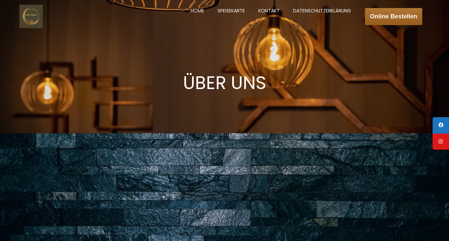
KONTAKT (270, 10)
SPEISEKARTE (232, 10)
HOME (198, 10)
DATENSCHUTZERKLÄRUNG (323, 10)
